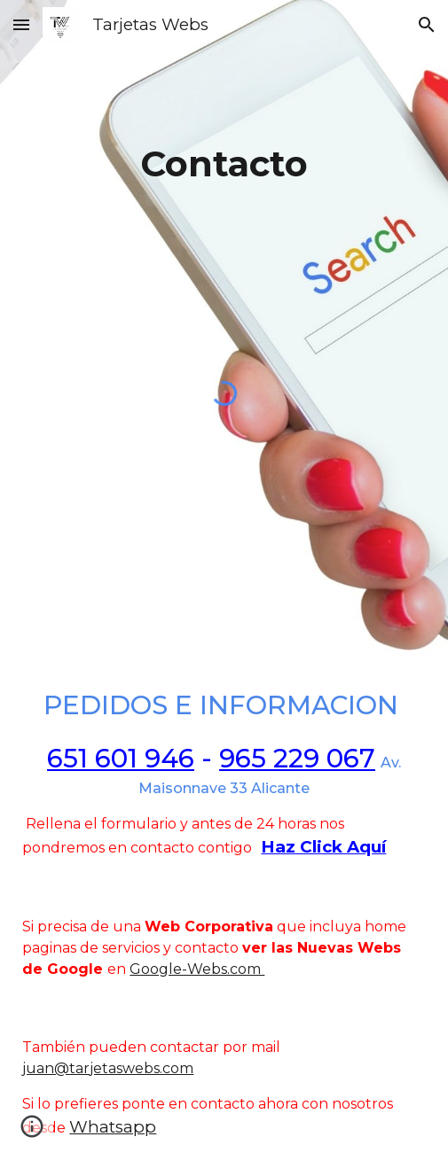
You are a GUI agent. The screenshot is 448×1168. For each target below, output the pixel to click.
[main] (223, 136)
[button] (21, 24)
